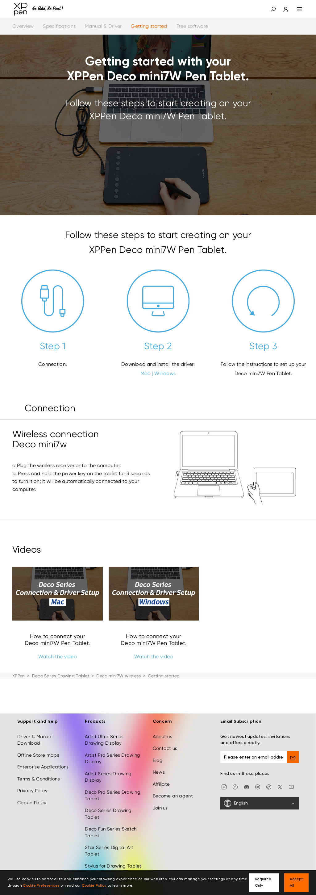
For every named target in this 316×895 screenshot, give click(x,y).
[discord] (246, 756)
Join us (160, 777)
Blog (158, 730)
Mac (145, 373)
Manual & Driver (103, 26)
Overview (23, 26)
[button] (273, 9)
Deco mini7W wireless (118, 675)
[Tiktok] (268, 756)
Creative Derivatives (108, 865)
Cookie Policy (32, 772)
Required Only (263, 882)
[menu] (295, 9)
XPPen (18, 675)
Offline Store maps (38, 724)
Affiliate (161, 753)
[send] (293, 726)
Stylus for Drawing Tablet (113, 835)
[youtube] (291, 756)
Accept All (296, 882)
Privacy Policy (32, 760)
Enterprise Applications (43, 736)
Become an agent (173, 765)
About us (162, 706)
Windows (165, 373)
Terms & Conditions (38, 748)
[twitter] (280, 756)
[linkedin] (257, 756)
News (159, 741)
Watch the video (57, 656)
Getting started (149, 26)
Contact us (165, 718)
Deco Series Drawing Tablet (60, 675)
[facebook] (235, 756)
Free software (192, 26)
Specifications (59, 26)
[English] (259, 773)
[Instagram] (224, 756)
